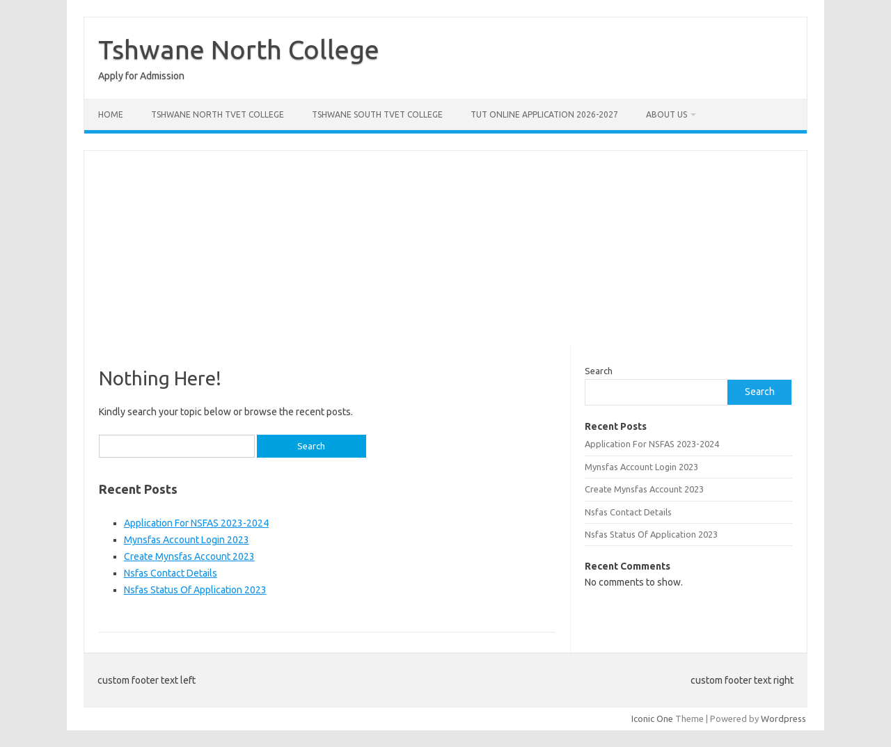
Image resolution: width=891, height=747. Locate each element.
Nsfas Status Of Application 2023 (195, 589)
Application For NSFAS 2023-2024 (196, 523)
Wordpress (783, 718)
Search (599, 371)
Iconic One (652, 718)
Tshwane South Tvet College (377, 114)
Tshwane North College (238, 49)
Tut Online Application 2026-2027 (544, 114)
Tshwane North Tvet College (217, 114)
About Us (666, 114)
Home (110, 114)
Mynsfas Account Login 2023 (186, 539)
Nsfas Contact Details (170, 573)
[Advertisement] (445, 248)
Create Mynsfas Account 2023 (189, 556)
